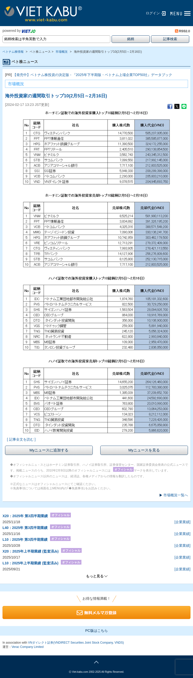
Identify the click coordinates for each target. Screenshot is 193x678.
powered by (19, 31)
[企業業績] (182, 522)
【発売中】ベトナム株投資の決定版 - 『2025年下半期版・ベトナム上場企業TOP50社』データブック (92, 75)
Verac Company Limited (27, 647)
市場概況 (62, 51)
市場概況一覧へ (175, 495)
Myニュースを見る (144, 450)
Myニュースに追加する (48, 450)
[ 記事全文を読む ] (21, 439)
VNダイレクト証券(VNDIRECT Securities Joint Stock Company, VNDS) (76, 642)
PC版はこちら (96, 631)
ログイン (153, 13)
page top (96, 661)
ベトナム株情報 (13, 51)
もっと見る (95, 576)
